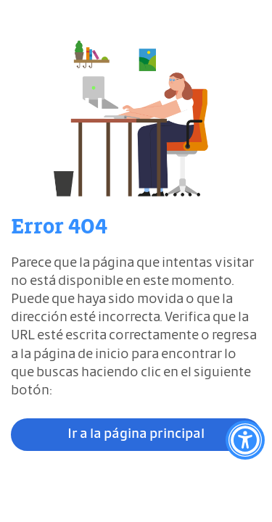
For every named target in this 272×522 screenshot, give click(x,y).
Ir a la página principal (136, 434)
